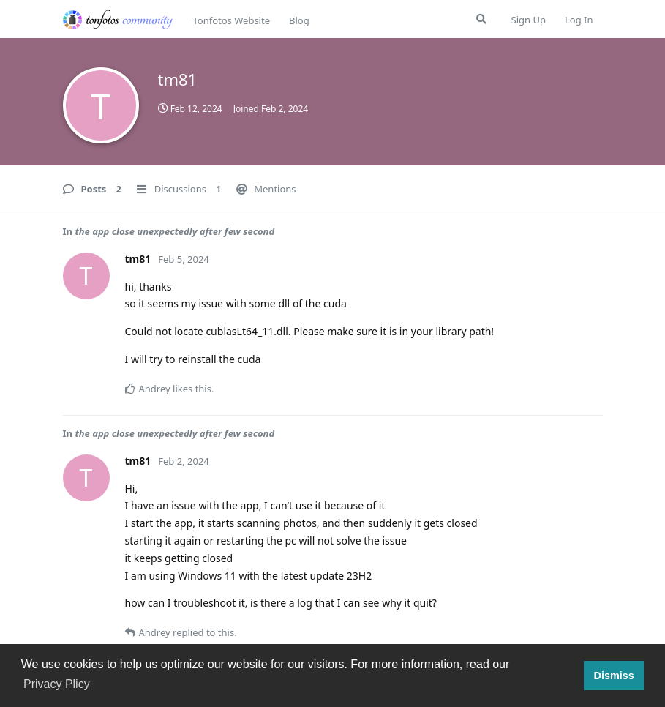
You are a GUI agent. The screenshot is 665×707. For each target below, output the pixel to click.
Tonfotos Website (231, 20)
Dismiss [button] (613, 675)
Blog (299, 20)
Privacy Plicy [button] (56, 684)
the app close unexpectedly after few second (174, 231)
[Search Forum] (481, 19)
